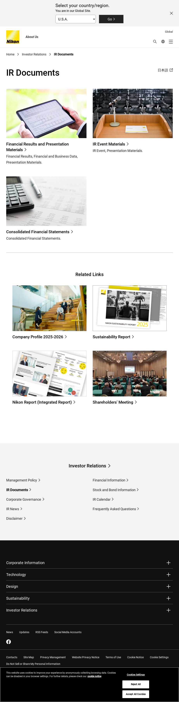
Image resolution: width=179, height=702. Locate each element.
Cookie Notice (135, 657)
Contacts (11, 657)
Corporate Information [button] (25, 562)
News (9, 632)
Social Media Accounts (67, 632)
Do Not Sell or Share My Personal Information (33, 663)
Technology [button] (16, 574)
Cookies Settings (136, 676)
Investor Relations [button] (21, 610)
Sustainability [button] (17, 598)
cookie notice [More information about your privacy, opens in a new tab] (94, 678)
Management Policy (21, 480)
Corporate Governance (23, 499)
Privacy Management (53, 657)
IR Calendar (102, 499)
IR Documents (63, 54)
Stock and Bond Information (114, 490)
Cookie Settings (159, 657)
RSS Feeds (41, 632)
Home (10, 54)
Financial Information (109, 480)
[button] (155, 42)
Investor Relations (34, 54)
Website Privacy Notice (85, 657)
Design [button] (12, 586)
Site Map (28, 657)
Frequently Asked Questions (114, 509)
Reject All (136, 686)
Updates (24, 632)
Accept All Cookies (136, 696)
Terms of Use (113, 657)
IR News (12, 509)
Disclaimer (14, 518)
